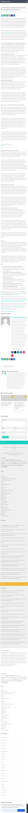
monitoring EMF (8, 32)
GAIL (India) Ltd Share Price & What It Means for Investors (12, 538)
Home (2, 506)
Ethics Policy (3, 500)
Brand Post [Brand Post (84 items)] (9, 460)
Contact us (3, 488)
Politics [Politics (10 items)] (22, 463)
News (2, 4)
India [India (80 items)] (2, 463)
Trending (3, 795)
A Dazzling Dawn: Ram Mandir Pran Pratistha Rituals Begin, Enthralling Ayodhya (6, 404)
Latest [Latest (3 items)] (8, 463)
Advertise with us (4, 477)
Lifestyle (3, 770)
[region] (13, 806)
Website (3, 432)
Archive (2, 481)
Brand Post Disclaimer (5, 484)
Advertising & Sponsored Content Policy (8, 478)
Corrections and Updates (5, 493)
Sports (3, 784)
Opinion (3, 776)
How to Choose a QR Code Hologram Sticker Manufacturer (13, 549)
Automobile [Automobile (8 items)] (3, 460)
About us (2, 475)
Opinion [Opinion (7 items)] (19, 463)
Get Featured (3, 503)
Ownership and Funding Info (6, 510)
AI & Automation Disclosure (6, 480)
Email (15, 428)
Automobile (4, 737)
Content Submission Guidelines (7, 490)
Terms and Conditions (5, 516)
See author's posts (16, 348)
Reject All (13, 810)
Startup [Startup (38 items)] (11, 465)
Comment (4, 419)
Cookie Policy (3, 491)
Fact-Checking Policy (5, 501)
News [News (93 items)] (16, 463)
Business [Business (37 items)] (16, 460)
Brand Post (6, 4)
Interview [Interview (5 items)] (5, 463)
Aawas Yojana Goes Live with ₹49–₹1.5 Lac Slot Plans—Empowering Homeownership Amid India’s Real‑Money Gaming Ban (19, 405)
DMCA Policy (3, 495)
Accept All (21, 810)
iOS (1, 148)
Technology (4, 789)
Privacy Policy (3, 511)
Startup (3, 787)
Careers (2, 485)
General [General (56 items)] (20, 462)
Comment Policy (4, 487)
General (3, 756)
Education (4, 748)
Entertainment (4, 751)
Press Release (4, 781)
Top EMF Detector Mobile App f (8, 366)
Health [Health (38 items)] (25, 462)
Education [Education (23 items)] (3, 461)
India (3, 762)
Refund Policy (3, 513)
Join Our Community (4, 508)
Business (3, 743)
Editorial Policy (3, 497)
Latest (3, 767)
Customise (5, 810)
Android (2, 145)
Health (3, 759)
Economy (3, 745)
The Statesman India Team (19, 317)
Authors (2, 483)
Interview (4, 765)
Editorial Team (3, 498)
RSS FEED (3, 514)
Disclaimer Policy (4, 494)
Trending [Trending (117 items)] (4, 467)
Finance (3, 754)
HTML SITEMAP (4, 507)
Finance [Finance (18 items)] (16, 461)
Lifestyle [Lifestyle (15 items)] (11, 463)
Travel (3, 792)
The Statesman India (5, 1)
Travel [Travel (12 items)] (22, 465)
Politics (3, 778)
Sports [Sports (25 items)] (7, 465)
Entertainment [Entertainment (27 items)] (10, 462)
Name (3, 428)
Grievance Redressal (4, 504)
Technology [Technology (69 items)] (17, 465)
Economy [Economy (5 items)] (20, 460)
